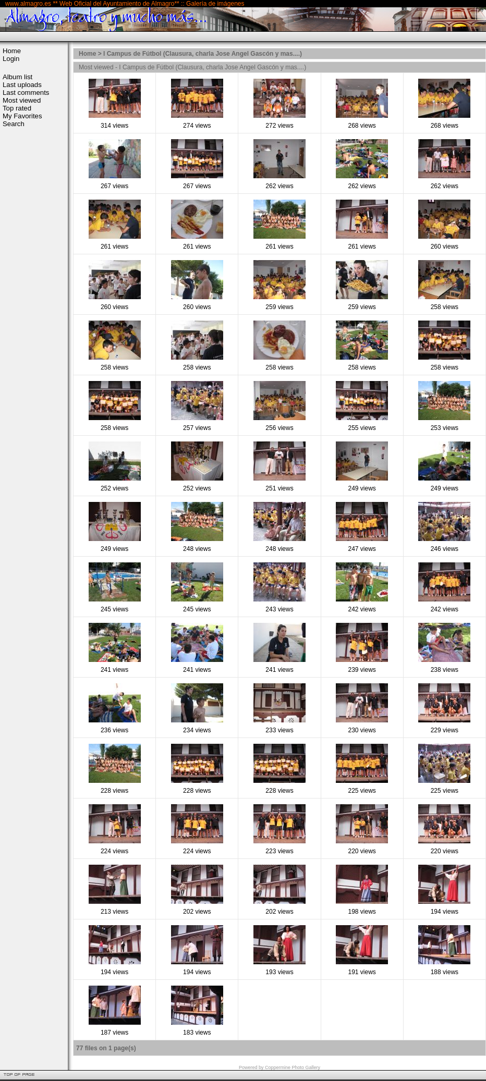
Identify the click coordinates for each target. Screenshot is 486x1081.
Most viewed (22, 100)
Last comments (26, 92)
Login (11, 59)
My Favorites (22, 116)
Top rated (17, 108)
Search (14, 124)
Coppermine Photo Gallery (292, 1067)
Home (12, 51)
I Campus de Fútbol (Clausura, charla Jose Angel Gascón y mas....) (202, 53)
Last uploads (22, 85)
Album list (17, 77)
